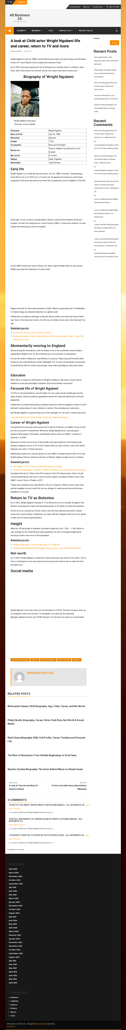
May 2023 (13, 968)
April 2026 (13, 869)
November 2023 (15, 946)
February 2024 (15, 935)
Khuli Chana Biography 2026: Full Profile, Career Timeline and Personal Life (105, 86)
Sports (13, 1012)
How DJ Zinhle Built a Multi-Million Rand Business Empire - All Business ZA (106, 213)
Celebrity (21, 30)
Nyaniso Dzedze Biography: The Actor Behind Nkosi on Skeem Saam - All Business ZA (105, 159)
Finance (14, 1005)
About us (86, 7)
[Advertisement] (49, 200)
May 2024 (13, 924)
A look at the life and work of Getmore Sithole (32, 333)
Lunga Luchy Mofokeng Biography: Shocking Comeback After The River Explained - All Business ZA (106, 242)
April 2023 (13, 972)
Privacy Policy (74, 7)
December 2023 (15, 942)
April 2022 (13, 983)
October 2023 (14, 950)
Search (96, 38)
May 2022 (13, 979)
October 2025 (14, 880)
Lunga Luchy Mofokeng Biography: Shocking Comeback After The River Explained (106, 228)
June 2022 (13, 975)
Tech (50, 30)
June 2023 (13, 964)
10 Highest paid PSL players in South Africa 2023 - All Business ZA (46, 835)
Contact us (64, 30)
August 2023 (14, 957)
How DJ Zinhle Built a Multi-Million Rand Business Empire (106, 200)
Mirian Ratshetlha (16, 51)
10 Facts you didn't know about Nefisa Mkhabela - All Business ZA (47, 805)
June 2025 (13, 891)
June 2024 (13, 920)
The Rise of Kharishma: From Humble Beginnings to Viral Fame (42, 755)
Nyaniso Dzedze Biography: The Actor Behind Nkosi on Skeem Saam (45, 769)
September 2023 (16, 953)
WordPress (11, 1026)
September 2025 (16, 884)
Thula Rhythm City (48, 660)
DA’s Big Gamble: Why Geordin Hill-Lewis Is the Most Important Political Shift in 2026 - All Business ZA (106, 186)
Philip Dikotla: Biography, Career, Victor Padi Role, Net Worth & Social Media (105, 73)
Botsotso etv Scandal (20, 660)
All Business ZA (20, 17)
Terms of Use (97, 7)
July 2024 (12, 917)
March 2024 (14, 931)
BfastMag (41, 1024)
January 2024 (14, 939)
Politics (14, 1008)
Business (36, 30)
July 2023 (12, 961)
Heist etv (35, 660)
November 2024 (15, 905)
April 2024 (13, 928)
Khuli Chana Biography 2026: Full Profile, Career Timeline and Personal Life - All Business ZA (105, 134)
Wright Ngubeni (64, 660)
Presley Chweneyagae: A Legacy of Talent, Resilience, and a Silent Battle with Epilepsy (49, 470)
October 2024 (14, 909)
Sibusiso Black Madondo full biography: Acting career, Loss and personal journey (47, 548)
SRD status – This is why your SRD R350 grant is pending (37, 466)
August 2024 (14, 913)
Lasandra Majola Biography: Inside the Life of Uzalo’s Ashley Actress (106, 146)
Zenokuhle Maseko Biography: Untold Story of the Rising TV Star (106, 255)
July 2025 (12, 887)
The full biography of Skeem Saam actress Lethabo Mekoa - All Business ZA (46, 820)
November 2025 (15, 876)
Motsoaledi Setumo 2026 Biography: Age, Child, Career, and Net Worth (46, 706)
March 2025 (14, 898)
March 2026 (14, 873)
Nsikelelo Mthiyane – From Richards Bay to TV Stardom (36, 545)
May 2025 (13, 895)
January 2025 (14, 902)
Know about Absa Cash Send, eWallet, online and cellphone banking (39, 417)
